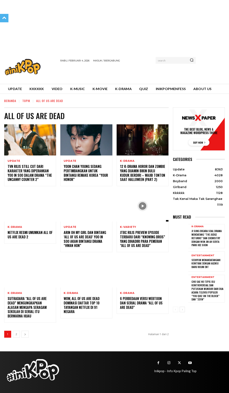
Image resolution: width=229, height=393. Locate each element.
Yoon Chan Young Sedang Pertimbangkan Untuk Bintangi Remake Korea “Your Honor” (86, 173)
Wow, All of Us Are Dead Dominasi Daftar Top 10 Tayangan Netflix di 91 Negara (82, 305)
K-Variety (128, 227)
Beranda (10, 100)
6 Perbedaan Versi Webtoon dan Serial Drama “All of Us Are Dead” (141, 303)
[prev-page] (175, 306)
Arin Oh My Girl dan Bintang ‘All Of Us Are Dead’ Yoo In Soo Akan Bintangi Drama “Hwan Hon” (85, 239)
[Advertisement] (109, 72)
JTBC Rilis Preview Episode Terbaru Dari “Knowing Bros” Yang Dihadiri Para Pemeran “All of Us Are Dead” (142, 239)
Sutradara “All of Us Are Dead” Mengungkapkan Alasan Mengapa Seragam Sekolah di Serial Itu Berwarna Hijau (27, 307)
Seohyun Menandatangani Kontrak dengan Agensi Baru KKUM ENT (205, 262)
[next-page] (25, 334)
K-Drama (127, 161)
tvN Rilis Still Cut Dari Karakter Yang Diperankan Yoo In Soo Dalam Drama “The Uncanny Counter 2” (30, 173)
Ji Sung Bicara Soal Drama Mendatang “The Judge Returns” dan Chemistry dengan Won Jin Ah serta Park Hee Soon (206, 237)
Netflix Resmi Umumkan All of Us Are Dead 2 (30, 234)
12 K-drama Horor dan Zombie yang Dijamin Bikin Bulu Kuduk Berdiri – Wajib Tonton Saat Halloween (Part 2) (142, 173)
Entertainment (202, 254)
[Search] (192, 60)
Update (14, 161)
